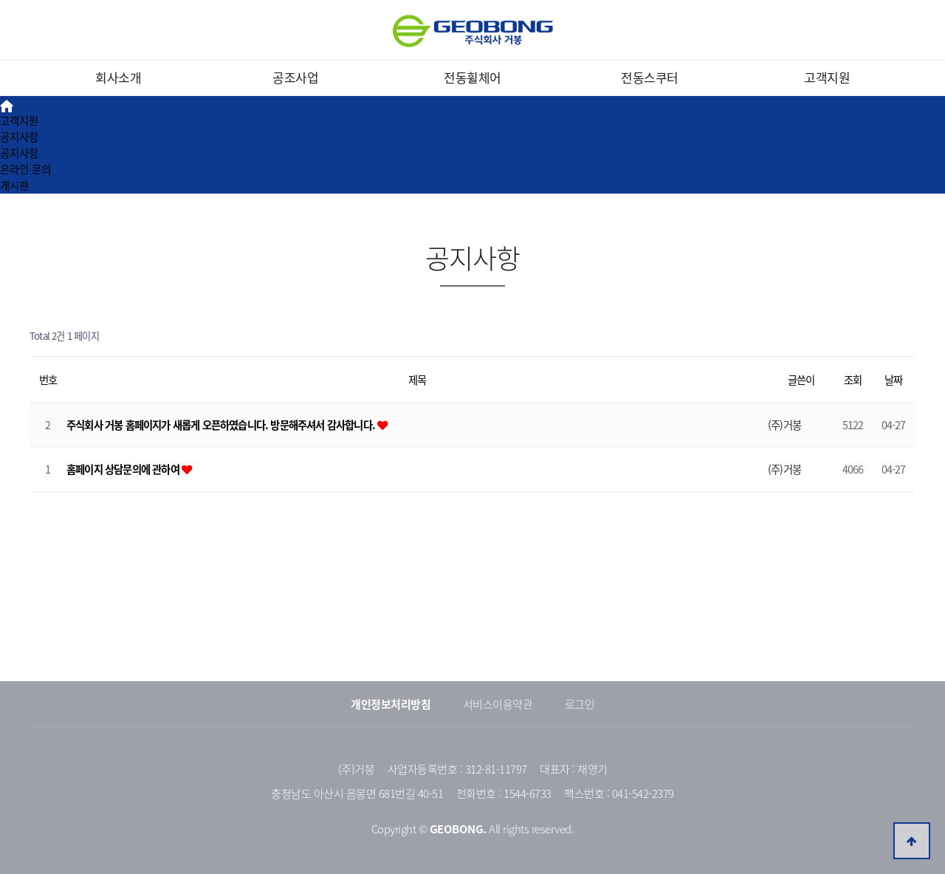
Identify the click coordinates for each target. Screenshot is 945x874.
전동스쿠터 (649, 77)
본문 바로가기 (0, 0)
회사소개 (118, 77)
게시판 (14, 185)
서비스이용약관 (498, 704)
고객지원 (827, 77)
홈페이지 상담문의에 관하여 (124, 469)
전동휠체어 (472, 77)
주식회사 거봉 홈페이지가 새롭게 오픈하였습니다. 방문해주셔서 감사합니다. (221, 425)
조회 (853, 380)
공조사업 (295, 77)
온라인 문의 (25, 169)
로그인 (580, 704)
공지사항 (19, 137)
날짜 (893, 380)
